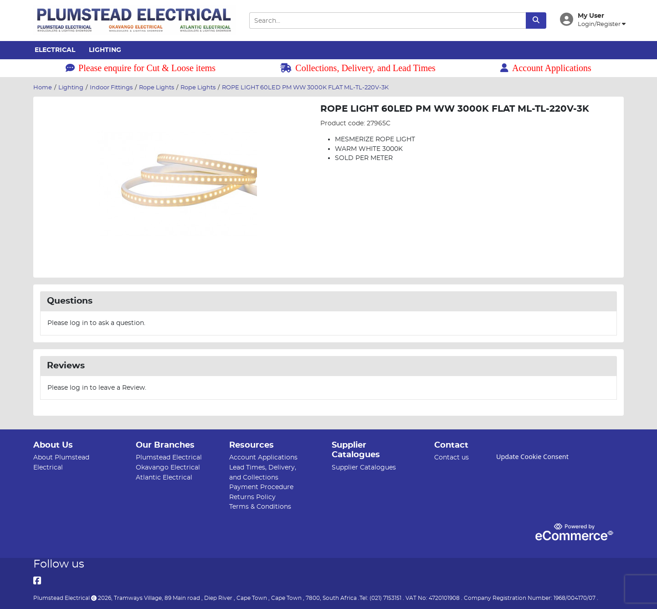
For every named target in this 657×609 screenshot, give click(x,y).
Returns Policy (252, 497)
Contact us (451, 457)
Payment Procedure (261, 487)
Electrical (55, 50)
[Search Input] (387, 20)
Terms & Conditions (260, 506)
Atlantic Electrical (164, 477)
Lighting (105, 50)
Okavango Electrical (168, 467)
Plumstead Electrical (169, 457)
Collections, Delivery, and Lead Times (358, 68)
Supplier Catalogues (364, 467)
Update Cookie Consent (532, 456)
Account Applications (545, 68)
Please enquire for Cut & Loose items (141, 68)
